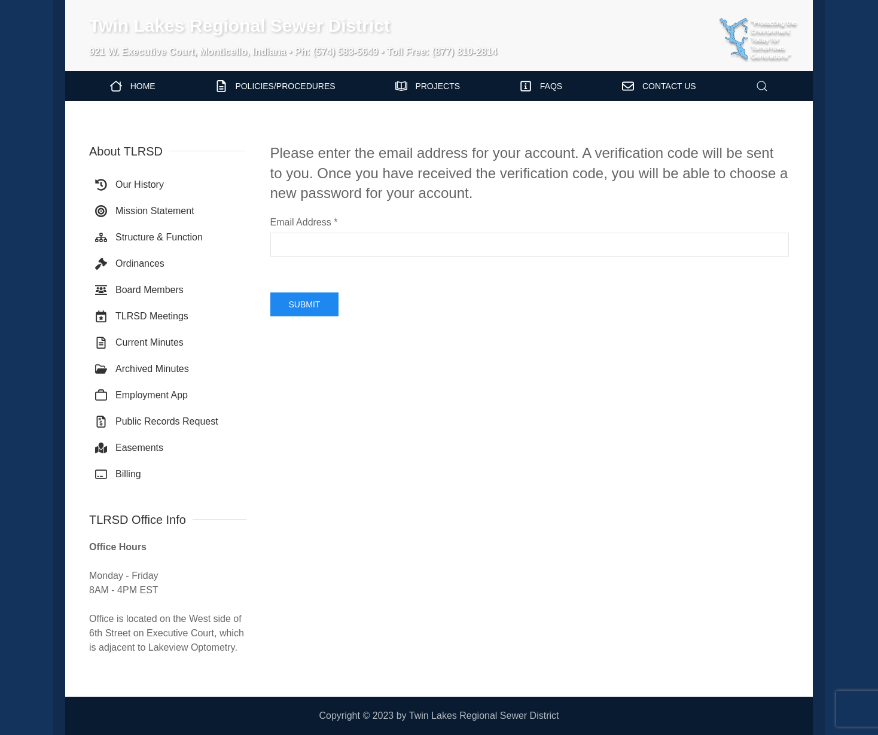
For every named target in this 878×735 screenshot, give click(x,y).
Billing (118, 474)
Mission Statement (144, 211)
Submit (305, 304)
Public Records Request (156, 422)
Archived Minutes (142, 369)
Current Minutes (139, 343)
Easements (129, 448)
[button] (762, 86)
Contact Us (659, 86)
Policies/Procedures (275, 86)
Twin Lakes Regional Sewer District (239, 25)
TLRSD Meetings (141, 316)
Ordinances (129, 264)
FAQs (541, 86)
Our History (129, 185)
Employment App (141, 395)
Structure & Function (149, 237)
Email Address (304, 222)
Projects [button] (427, 86)
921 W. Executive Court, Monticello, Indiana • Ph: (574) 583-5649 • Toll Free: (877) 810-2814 (293, 52)
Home (133, 86)
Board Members (139, 290)
